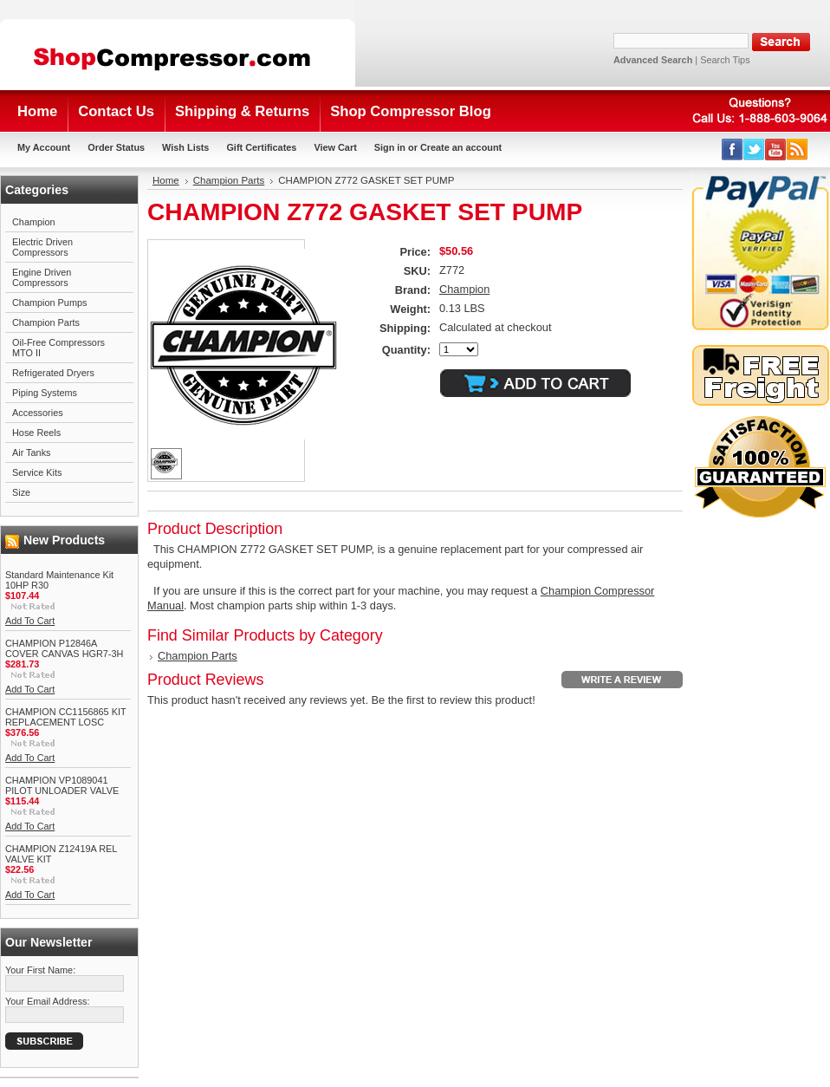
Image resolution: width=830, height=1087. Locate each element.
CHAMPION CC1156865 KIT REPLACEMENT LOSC (65, 716)
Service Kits (37, 472)
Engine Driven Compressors (41, 277)
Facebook (732, 149)
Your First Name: (40, 970)
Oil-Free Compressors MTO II (58, 347)
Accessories (37, 412)
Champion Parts (46, 322)
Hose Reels (36, 432)
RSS (797, 149)
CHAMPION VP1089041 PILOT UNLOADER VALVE (62, 785)
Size (21, 492)
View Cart (335, 147)
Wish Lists (185, 147)
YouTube (776, 149)
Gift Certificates (261, 147)
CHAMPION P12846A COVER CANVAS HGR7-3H (64, 648)
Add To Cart (30, 620)
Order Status (116, 147)
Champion (33, 222)
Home (165, 180)
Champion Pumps (49, 302)
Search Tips (724, 60)
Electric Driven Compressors (42, 247)
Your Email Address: (47, 1001)
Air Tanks (31, 452)
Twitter (754, 149)
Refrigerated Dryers (53, 373)
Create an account (461, 147)
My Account (43, 147)
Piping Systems (44, 392)
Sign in (389, 147)
